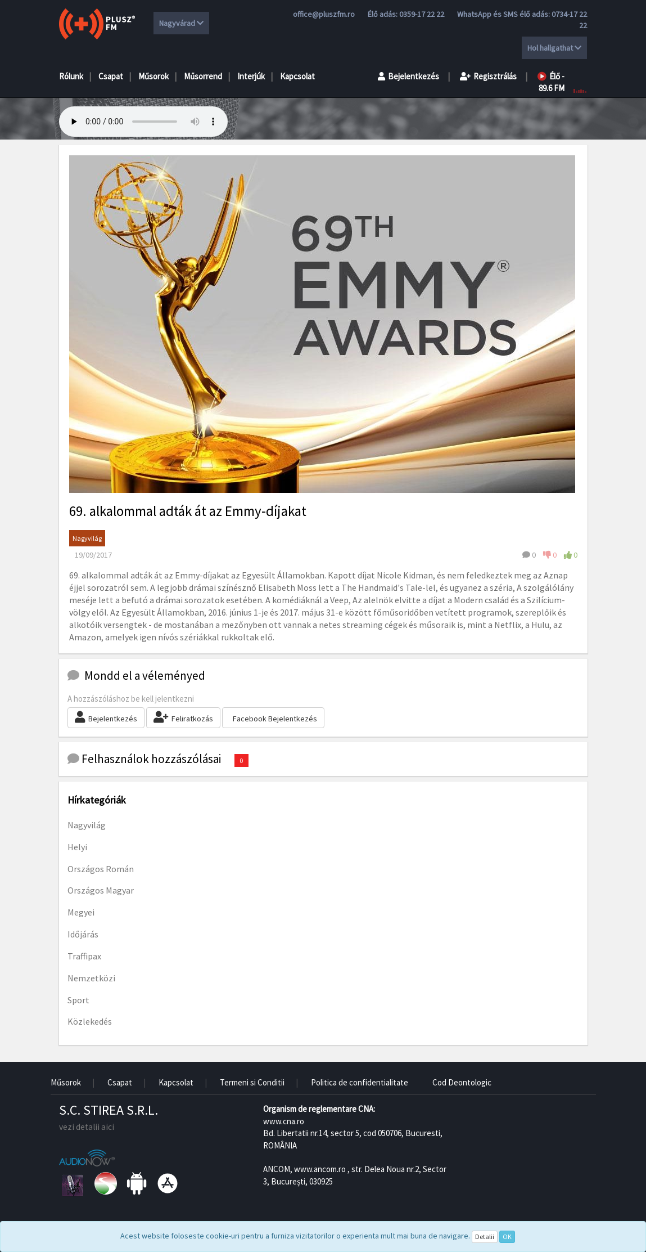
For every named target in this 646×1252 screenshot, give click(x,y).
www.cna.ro (283, 1121)
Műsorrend (203, 76)
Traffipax (84, 956)
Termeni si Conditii (252, 1082)
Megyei (80, 912)
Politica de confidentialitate (359, 1082)
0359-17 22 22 (421, 14)
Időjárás (82, 934)
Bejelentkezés (408, 76)
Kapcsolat (297, 76)
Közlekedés (89, 1021)
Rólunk (71, 76)
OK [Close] (507, 1236)
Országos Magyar (100, 890)
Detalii (484, 1236)
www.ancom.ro (320, 1169)
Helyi (77, 846)
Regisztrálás (488, 76)
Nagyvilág (87, 538)
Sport (78, 1000)
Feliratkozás (183, 717)
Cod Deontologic (461, 1082)
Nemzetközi (91, 978)
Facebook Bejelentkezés (275, 718)
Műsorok (153, 76)
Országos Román (100, 868)
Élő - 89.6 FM (550, 82)
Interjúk (251, 76)
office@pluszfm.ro (324, 14)
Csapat (110, 76)
